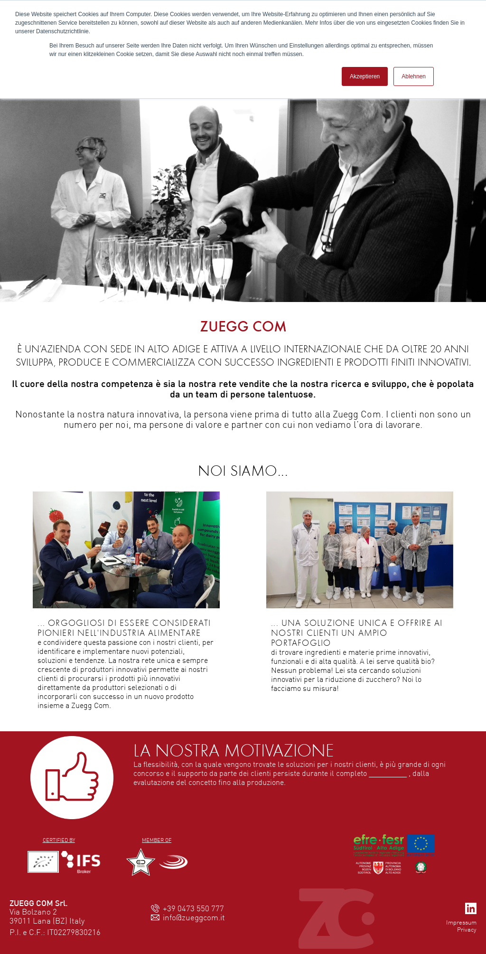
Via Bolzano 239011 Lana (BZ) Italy (46, 916)
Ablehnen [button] (414, 76)
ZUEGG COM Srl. (38, 903)
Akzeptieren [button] (365, 76)
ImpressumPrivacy (461, 926)
